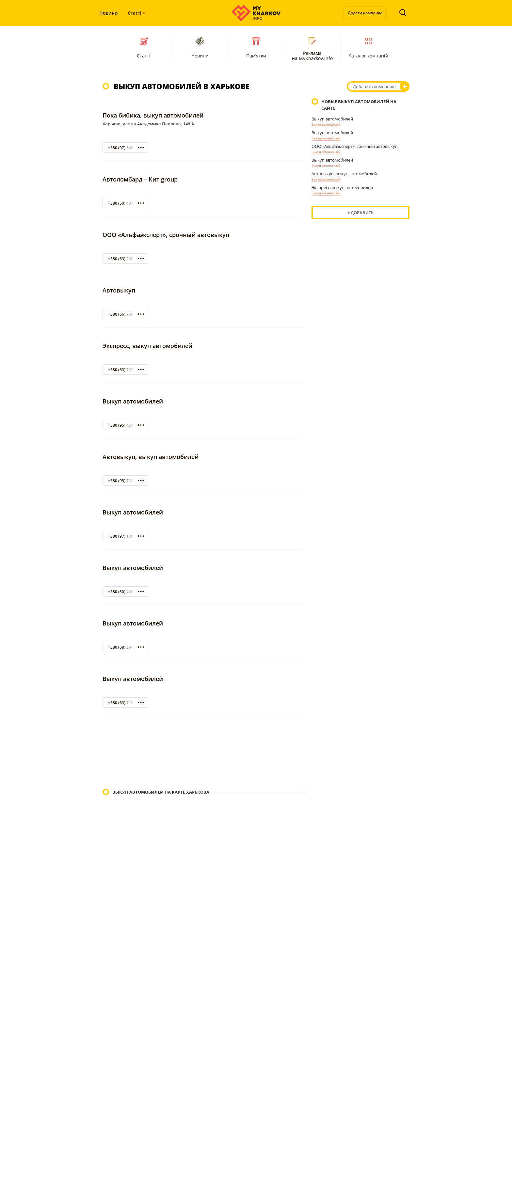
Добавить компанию (374, 86)
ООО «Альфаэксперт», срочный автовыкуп (166, 235)
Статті (134, 13)
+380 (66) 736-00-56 (126, 314)
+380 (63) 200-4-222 (126, 258)
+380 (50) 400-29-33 (126, 591)
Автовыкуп (119, 290)
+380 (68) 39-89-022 (126, 647)
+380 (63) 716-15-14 (126, 702)
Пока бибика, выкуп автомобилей (153, 115)
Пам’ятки (256, 47)
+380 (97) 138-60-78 (126, 536)
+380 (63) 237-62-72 (126, 369)
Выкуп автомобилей (133, 401)
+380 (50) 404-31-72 (126, 203)
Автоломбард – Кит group (140, 179)
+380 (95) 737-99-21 (126, 480)
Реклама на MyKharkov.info (312, 48)
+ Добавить (360, 212)
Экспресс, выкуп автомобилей (147, 346)
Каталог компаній (368, 47)
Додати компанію (365, 13)
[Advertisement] (204, 753)
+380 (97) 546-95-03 (126, 147)
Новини (108, 13)
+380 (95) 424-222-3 (126, 425)
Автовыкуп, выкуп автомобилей (151, 457)
